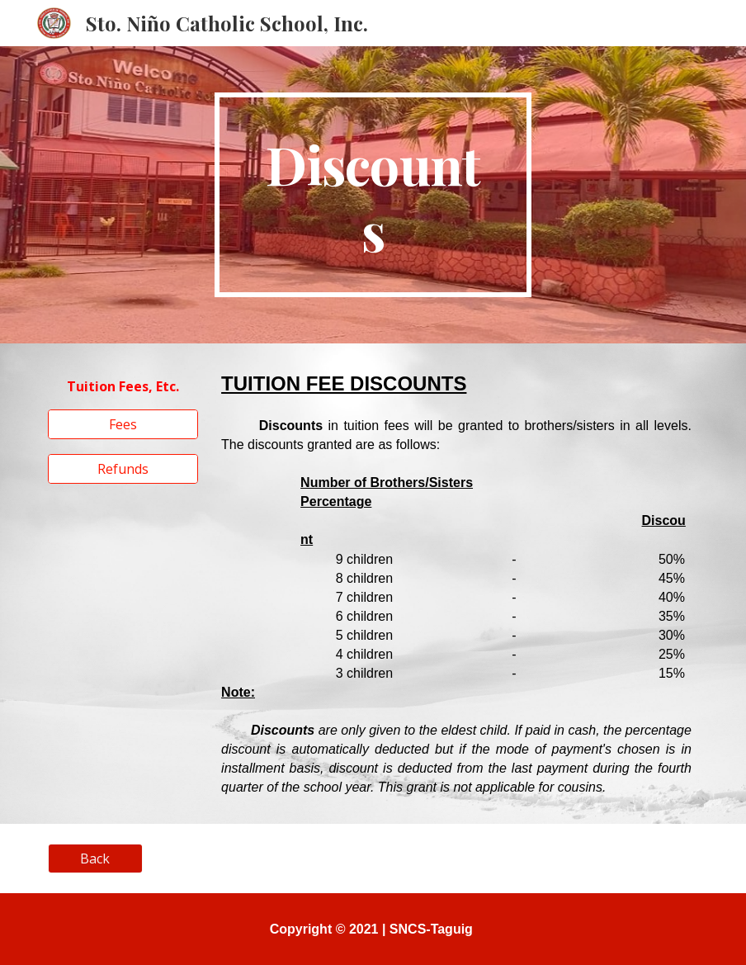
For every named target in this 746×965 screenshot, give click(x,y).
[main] (373, 194)
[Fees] (123, 424)
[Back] (95, 858)
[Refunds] (123, 469)
